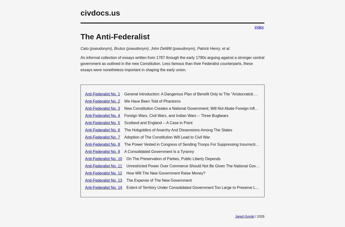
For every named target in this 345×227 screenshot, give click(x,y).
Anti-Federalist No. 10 (103, 159)
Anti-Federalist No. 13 (103, 180)
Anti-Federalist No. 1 (102, 94)
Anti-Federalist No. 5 (102, 123)
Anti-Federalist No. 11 (103, 166)
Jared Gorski (244, 216)
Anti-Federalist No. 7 (102, 137)
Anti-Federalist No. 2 (102, 101)
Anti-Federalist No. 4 (102, 116)
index (259, 27)
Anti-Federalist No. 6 (102, 130)
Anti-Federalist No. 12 (103, 173)
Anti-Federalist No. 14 (103, 188)
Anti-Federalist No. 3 (102, 108)
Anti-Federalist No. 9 (102, 152)
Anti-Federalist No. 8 (102, 144)
